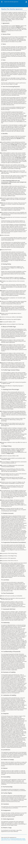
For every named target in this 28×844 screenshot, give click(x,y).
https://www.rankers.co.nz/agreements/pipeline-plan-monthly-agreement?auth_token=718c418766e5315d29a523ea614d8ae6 (13, 839)
